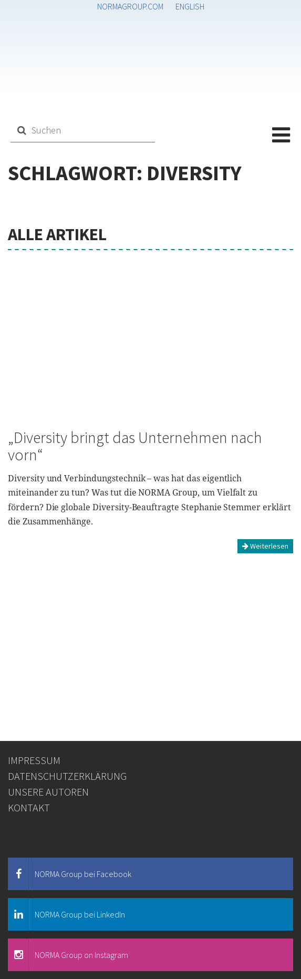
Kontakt (29, 807)
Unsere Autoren (48, 791)
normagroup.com (130, 6)
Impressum (34, 760)
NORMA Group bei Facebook (69, 874)
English (189, 6)
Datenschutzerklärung (67, 775)
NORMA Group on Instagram (68, 955)
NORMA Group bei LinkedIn (66, 914)
